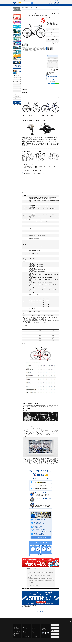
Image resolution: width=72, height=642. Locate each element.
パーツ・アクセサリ (29, 5)
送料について (16, 94)
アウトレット (49, 5)
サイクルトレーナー (42, 5)
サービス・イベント (56, 5)
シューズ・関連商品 (26, 636)
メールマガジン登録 (45, 630)
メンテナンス (36, 5)
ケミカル (34, 627)
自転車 (16, 5)
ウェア (23, 5)
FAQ (15, 98)
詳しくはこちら (40, 554)
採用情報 (43, 628)
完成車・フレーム (15, 77)
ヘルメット (24, 632)
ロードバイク (15, 626)
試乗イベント (34, 632)
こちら (50, 74)
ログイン (30, 606)
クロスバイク (15, 627)
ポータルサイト (44, 629)
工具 (33, 626)
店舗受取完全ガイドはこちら (41, 537)
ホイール (24, 626)
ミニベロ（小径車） (16, 636)
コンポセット (25, 628)
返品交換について (17, 96)
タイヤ (24, 627)
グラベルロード (16, 635)
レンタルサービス (35, 636)
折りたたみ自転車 (16, 628)
